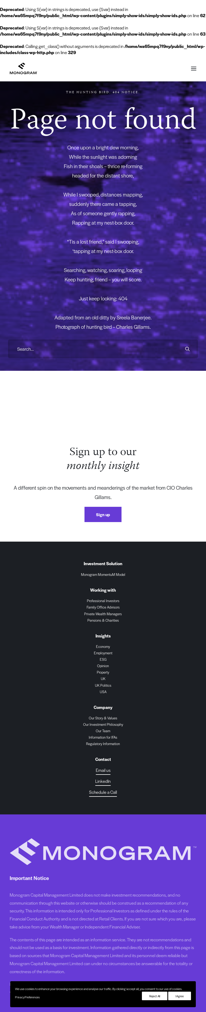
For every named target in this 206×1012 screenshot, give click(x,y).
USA (103, 691)
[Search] (103, 349)
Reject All (154, 996)
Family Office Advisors (103, 607)
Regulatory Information (103, 743)
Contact (103, 759)
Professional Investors (103, 600)
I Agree (179, 996)
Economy (103, 646)
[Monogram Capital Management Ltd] (24, 68)
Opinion (103, 665)
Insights (103, 636)
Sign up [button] (103, 514)
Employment (103, 652)
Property (103, 672)
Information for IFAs (103, 737)
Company (103, 707)
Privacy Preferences (27, 997)
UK (103, 678)
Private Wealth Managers (103, 613)
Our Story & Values (103, 717)
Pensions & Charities (103, 620)
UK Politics (103, 685)
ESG (103, 659)
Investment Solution (103, 563)
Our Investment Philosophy (103, 724)
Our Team (103, 730)
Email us (103, 770)
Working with (103, 590)
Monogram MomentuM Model (103, 574)
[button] (193, 68)
